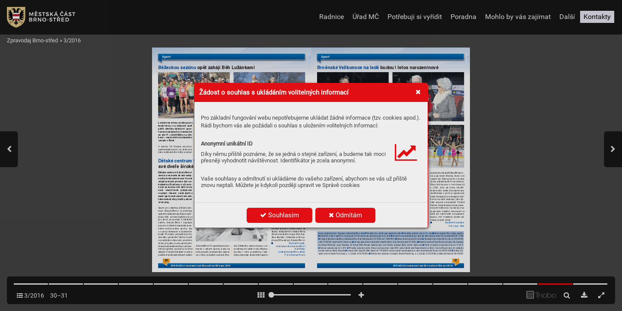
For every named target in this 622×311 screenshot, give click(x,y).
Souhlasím (279, 215)
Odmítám (345, 215)
